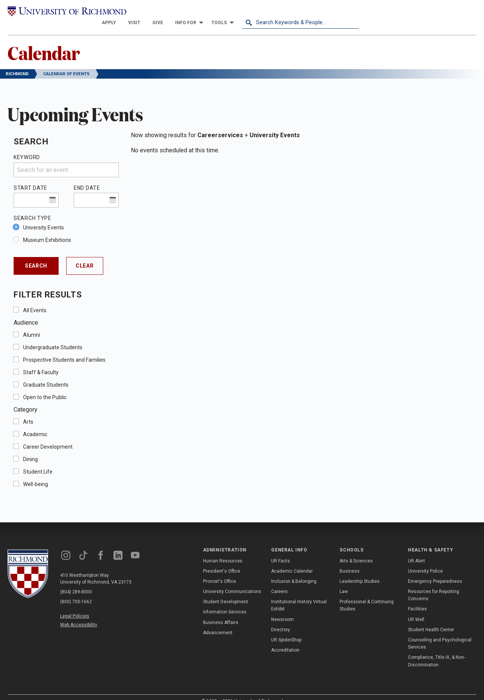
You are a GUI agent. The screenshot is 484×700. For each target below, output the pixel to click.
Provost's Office (219, 570)
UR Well (416, 609)
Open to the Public (45, 387)
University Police (425, 560)
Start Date (30, 177)
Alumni (31, 324)
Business (350, 560)
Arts (28, 411)
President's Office (221, 560)
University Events (43, 217)
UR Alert (416, 550)
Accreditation (285, 640)
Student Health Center (431, 619)
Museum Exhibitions (47, 229)
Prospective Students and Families (64, 349)
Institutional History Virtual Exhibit (299, 595)
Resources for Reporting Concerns (433, 584)
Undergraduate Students (52, 337)
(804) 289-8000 (76, 581)
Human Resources (222, 550)
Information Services (225, 601)
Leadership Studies (360, 570)
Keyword (27, 147)
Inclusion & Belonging (293, 570)
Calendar (44, 42)
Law (344, 581)
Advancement (218, 622)
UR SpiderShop (286, 629)
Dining (30, 449)
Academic (35, 424)
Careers (279, 581)
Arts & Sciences (356, 550)
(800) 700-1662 (76, 591)
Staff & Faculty (41, 362)
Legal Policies (74, 605)
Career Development (48, 436)
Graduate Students (45, 374)
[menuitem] (226, 12)
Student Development (225, 591)
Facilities (417, 598)
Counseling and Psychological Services (440, 633)
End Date (87, 177)
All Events (35, 300)
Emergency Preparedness (435, 570)
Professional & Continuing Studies (367, 595)
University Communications (232, 581)
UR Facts (280, 550)
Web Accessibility (78, 614)
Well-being (35, 474)
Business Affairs (220, 612)
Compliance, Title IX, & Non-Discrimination (436, 650)
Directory (280, 619)
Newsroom (282, 609)
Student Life (38, 461)
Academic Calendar (292, 560)
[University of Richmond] (66, 12)
